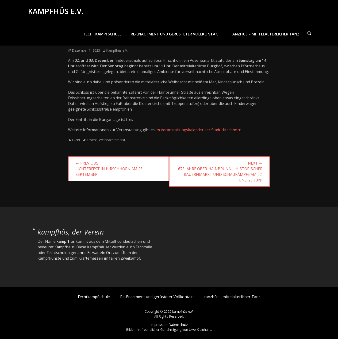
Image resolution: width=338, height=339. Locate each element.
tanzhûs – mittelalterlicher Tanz (265, 34)
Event (76, 140)
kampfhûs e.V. (56, 11)
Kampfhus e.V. (117, 50)
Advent (91, 140)
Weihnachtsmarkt (112, 140)
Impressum (159, 324)
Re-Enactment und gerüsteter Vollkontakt (175, 34)
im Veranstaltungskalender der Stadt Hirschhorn (198, 129)
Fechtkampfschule (102, 34)
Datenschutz (178, 324)
